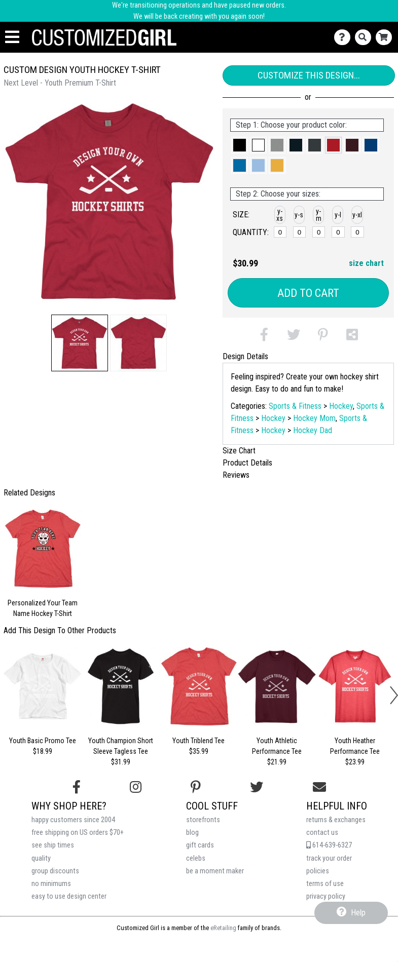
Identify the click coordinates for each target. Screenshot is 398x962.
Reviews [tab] (236, 475)
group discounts (55, 871)
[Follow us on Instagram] (135, 787)
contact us (322, 832)
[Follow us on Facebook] (77, 787)
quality (41, 858)
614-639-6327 (329, 845)
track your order (329, 858)
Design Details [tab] (245, 356)
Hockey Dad (312, 430)
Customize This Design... (309, 75)
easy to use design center (68, 896)
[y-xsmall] (280, 232)
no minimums (51, 883)
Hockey (341, 406)
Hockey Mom (314, 418)
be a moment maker (215, 871)
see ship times (52, 845)
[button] (79, 343)
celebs (195, 858)
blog (192, 832)
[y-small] (299, 232)
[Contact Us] (344, 37)
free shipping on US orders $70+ (77, 832)
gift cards (200, 845)
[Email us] (319, 787)
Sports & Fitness (295, 406)
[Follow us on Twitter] (256, 787)
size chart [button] (366, 263)
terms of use (325, 883)
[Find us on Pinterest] (196, 787)
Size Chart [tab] (239, 450)
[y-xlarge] (357, 232)
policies (317, 871)
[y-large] (338, 232)
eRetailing (223, 928)
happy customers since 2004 (73, 820)
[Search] (365, 37)
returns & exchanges (336, 820)
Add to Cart (308, 293)
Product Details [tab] (247, 463)
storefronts (203, 820)
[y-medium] (318, 232)
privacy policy (325, 896)
